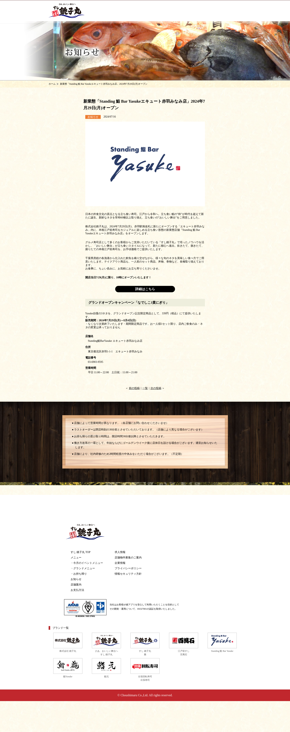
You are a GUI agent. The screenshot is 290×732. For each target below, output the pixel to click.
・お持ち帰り (79, 573)
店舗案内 (76, 584)
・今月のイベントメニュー (87, 563)
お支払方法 (77, 590)
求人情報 (120, 552)
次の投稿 (155, 388)
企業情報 (120, 563)
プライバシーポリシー (128, 568)
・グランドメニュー (83, 568)
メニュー (76, 557)
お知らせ (76, 579)
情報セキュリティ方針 (128, 573)
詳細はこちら (145, 289)
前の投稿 (134, 388)
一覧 (145, 388)
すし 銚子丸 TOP (80, 552)
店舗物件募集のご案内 (128, 557)
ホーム (52, 84)
